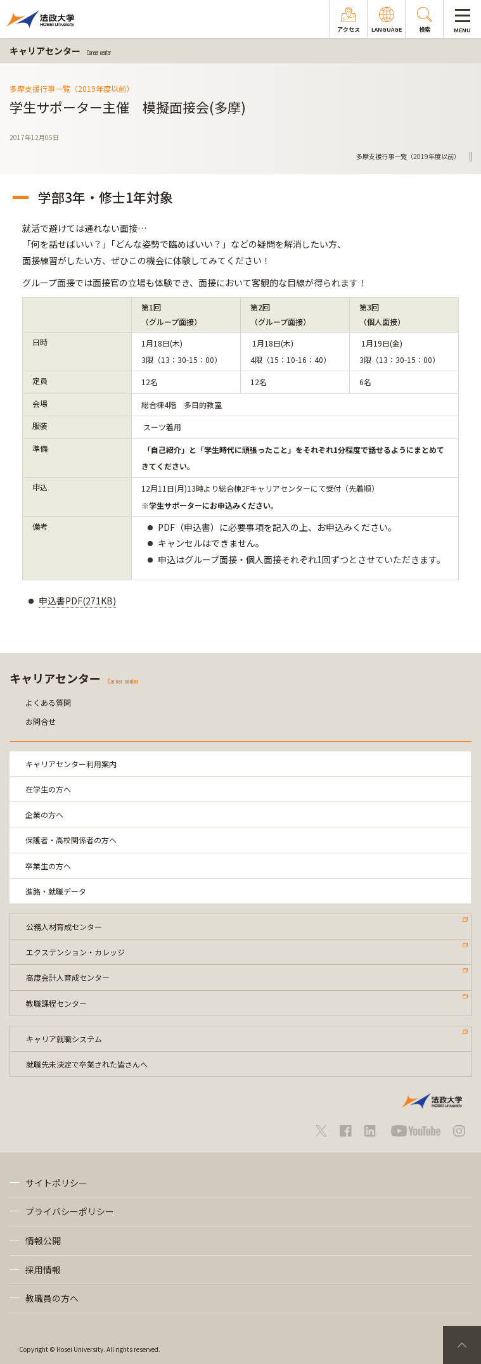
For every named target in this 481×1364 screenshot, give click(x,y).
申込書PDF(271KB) (77, 600)
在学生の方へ (48, 789)
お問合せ (40, 721)
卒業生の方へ (48, 865)
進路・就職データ (55, 891)
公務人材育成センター (64, 926)
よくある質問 (48, 702)
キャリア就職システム (64, 1038)
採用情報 (43, 1269)
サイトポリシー (56, 1182)
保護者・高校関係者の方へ (71, 839)
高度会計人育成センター (68, 977)
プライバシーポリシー (69, 1211)
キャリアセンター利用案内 (71, 763)
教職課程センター (56, 1003)
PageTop (462, 1345)
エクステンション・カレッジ (75, 952)
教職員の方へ (52, 1298)
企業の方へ (44, 814)
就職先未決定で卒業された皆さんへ (87, 1064)
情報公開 (43, 1240)
